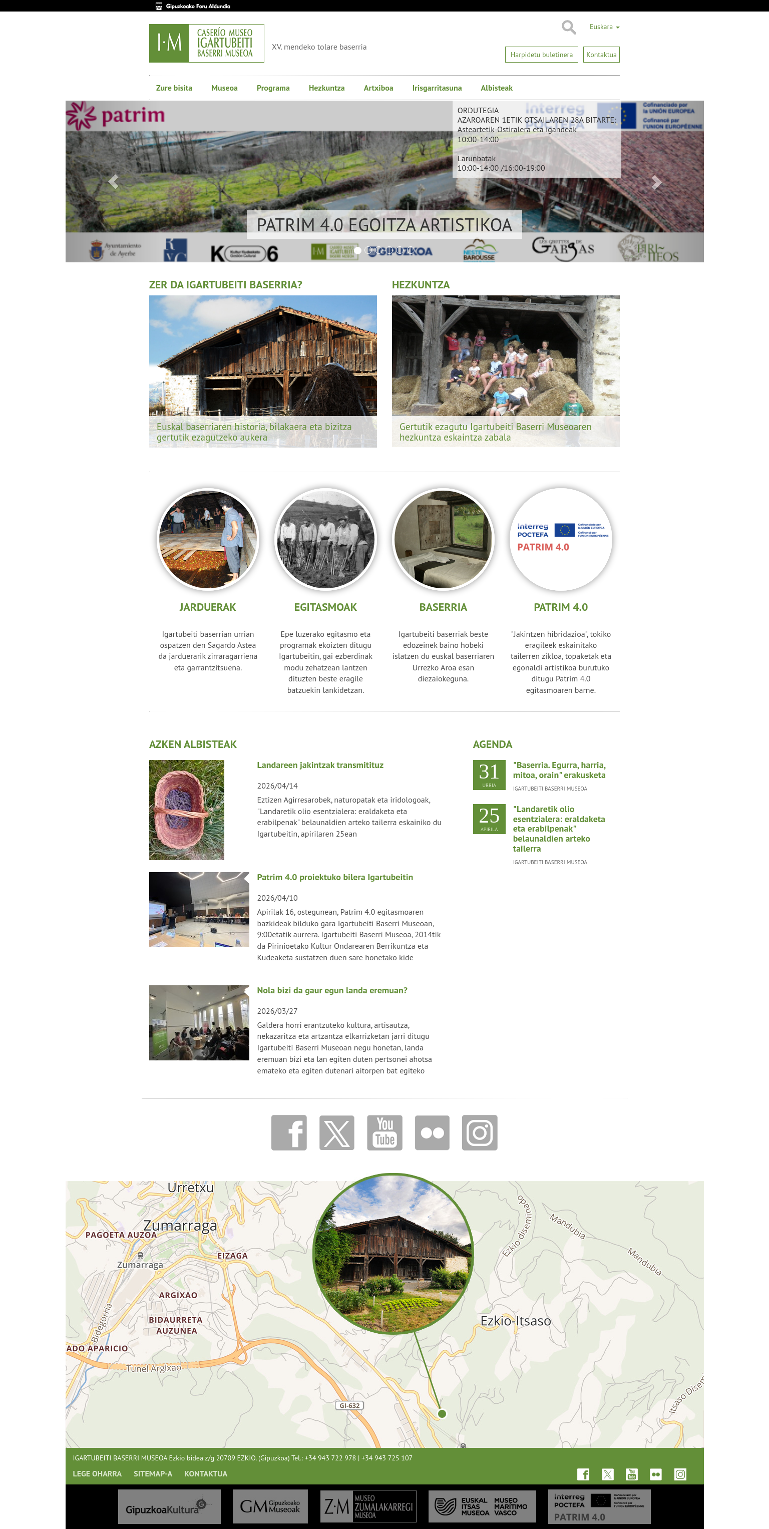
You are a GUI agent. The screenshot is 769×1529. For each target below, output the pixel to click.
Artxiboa (379, 88)
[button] (113, 181)
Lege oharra (97, 1473)
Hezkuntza (327, 88)
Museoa (224, 88)
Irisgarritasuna (437, 88)
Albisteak (497, 88)
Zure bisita (174, 88)
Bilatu (568, 27)
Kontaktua (205, 1473)
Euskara (605, 26)
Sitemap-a (153, 1473)
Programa (273, 88)
